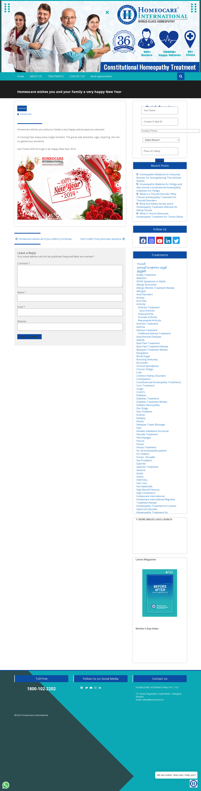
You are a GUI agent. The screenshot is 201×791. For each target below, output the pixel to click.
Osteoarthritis (146, 314)
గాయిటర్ (140, 263)
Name (21, 297)
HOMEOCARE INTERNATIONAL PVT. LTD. (157, 687)
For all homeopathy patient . (152, 450)
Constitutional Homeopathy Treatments (158, 382)
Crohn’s (140, 392)
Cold (138, 372)
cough (139, 388)
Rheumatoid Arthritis (149, 320)
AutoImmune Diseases (148, 336)
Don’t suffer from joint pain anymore (103, 239)
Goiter (139, 473)
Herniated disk (144, 486)
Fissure (140, 440)
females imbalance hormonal (152, 431)
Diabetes (141, 395)
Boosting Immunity (147, 359)
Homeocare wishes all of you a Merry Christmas (43, 239)
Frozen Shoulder (145, 457)
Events (140, 421)
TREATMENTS (56, 76)
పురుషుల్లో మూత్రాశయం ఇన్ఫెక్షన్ (151, 267)
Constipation (143, 379)
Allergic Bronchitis (146, 284)
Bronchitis (142, 362)
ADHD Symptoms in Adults (151, 281)
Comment (23, 263)
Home (20, 76)
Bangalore (142, 353)
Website (21, 326)
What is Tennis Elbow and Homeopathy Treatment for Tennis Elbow (159, 215)
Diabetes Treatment (147, 398)
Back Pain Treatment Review (152, 346)
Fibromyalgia (143, 437)
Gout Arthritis (147, 310)
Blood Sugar (143, 356)
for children (142, 453)
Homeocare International (150, 496)
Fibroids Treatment (147, 434)
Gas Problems (144, 460)
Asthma (140, 327)
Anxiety (140, 297)
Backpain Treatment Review (151, 349)
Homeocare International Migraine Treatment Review (155, 501)
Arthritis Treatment (149, 307)
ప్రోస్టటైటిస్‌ (141, 271)
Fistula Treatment (146, 447)
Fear (138, 427)
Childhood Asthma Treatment (154, 333)
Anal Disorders (144, 294)
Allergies (141, 291)
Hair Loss (141, 483)
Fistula (140, 444)
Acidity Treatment (146, 274)
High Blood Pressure (147, 489)
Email (21, 311)
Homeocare (25, 114)
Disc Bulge (142, 408)
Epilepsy (141, 418)
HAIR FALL (142, 480)
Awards (140, 340)
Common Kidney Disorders (151, 375)
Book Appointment (101, 76)
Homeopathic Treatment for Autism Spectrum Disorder (156, 507)
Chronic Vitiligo (144, 369)
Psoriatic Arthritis (147, 317)
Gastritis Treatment (147, 467)
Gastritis (141, 463)
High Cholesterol (145, 493)
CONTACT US (77, 76)
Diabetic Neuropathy (148, 405)
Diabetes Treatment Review (151, 401)
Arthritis (141, 304)
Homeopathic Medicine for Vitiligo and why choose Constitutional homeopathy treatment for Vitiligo (159, 187)
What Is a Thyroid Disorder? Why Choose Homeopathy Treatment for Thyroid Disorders (156, 197)
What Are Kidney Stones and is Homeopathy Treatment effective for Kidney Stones (156, 207)
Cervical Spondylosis (147, 366)
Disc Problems (144, 411)
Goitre (139, 476)
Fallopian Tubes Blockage (150, 424)
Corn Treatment (145, 385)
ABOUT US (36, 76)
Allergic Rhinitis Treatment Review (155, 288)
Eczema (140, 414)
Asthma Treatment (146, 330)
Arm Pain (141, 301)
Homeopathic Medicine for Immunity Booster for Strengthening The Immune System (158, 178)
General (22, 108)
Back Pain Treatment (148, 343)
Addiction (141, 278)
